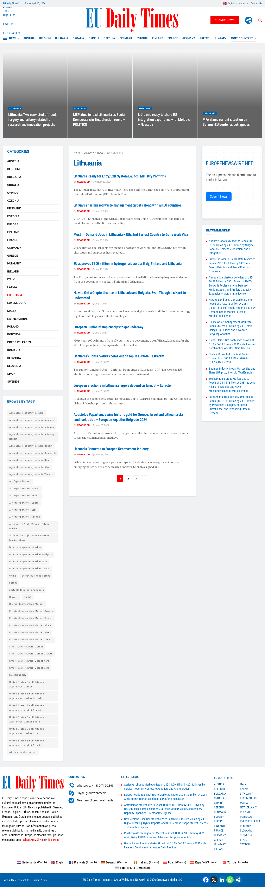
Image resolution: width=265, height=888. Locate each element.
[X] (213, 879)
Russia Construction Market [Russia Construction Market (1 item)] (26, 604)
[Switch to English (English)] (58, 862)
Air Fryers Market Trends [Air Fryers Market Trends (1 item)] (24, 517)
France (173, 38)
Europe (12, 224)
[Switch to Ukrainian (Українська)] (132, 867)
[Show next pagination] (144, 478)
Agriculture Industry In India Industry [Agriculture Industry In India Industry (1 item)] (31, 427)
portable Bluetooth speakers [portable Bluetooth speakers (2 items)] (26, 590)
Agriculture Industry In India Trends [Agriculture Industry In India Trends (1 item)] (31, 474)
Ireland (13, 271)
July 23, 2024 (100, 240)
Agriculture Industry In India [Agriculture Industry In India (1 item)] (26, 413)
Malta (11, 310)
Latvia (12, 287)
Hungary (220, 38)
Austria (29, 38)
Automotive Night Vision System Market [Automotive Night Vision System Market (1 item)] (29, 526)
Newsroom (83, 182)
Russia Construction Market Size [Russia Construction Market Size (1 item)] (29, 632)
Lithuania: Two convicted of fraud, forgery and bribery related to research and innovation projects (32, 124)
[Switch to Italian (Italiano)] (146, 862)
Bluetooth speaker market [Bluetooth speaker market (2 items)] (25, 547)
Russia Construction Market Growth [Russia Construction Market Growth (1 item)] (31, 611)
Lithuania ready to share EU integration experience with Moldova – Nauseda (164, 124)
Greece (204, 38)
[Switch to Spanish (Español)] (204, 862)
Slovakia (14, 358)
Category (89, 152)
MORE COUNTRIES (242, 38)
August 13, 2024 (102, 182)
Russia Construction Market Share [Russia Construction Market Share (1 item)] (30, 625)
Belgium (45, 38)
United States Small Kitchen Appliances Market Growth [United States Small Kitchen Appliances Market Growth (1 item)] (26, 696)
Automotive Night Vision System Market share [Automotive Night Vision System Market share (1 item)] (29, 537)
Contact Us (256, 3)
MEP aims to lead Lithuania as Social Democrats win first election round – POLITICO (99, 124)
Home (77, 152)
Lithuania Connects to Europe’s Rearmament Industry (111, 449)
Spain (11, 373)
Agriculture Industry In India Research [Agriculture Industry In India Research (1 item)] (32, 453)
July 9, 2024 (100, 303)
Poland (13, 326)
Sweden (13, 381)
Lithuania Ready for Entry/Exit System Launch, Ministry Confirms (120, 176)
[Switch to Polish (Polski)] (174, 862)
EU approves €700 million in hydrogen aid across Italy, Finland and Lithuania (128, 263)
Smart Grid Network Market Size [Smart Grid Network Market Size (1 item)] (29, 668)
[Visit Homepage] (132, 20)
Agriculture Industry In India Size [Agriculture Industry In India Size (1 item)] (29, 467)
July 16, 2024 (100, 269)
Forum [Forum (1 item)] (13, 582)
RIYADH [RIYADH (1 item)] (13, 597)
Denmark (126, 38)
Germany (188, 38)
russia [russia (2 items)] (27, 597)
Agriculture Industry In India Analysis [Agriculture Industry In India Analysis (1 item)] (32, 420)
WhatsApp (29, 840)
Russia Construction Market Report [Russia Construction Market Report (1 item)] (30, 618)
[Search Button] (260, 20)
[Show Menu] (5, 38)
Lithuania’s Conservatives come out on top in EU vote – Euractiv (119, 356)
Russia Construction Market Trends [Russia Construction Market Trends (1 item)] (31, 639)
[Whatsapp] (230, 879)
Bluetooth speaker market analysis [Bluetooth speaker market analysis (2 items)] (30, 554)
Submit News (225, 20)
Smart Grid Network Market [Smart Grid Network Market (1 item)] (26, 646)
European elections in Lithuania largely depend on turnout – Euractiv (123, 385)
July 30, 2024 (100, 211)
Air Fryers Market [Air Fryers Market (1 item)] (20, 481)
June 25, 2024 (101, 362)
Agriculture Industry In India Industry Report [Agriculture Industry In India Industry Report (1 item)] (31, 436)
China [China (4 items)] (12, 575)
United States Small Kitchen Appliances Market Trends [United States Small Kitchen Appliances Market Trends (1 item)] (26, 743)
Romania (13, 350)
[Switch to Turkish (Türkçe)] (235, 862)
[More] (248, 20)
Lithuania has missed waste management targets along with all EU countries (128, 205)
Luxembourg (16, 302)
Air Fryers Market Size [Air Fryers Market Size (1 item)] (23, 510)
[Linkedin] (222, 879)
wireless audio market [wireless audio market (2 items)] (23, 752)
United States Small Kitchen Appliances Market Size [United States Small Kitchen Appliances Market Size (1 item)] (26, 731)
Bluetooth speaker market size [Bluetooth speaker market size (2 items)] (28, 561)
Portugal (14, 334)
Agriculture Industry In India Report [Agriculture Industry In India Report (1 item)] (30, 446)
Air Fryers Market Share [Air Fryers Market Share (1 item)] (24, 503)
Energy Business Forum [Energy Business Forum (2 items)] (35, 575)
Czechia (109, 38)
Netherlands (17, 318)
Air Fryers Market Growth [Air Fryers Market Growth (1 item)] (24, 488)
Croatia (78, 38)
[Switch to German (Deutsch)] (115, 862)
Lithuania (15, 113)
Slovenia (14, 366)
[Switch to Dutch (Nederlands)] (32, 862)
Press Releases (19, 342)
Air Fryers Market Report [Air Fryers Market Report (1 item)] (24, 495)
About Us (243, 3)
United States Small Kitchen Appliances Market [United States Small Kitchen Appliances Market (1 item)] (26, 684)
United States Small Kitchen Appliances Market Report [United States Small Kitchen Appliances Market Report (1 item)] (26, 707)
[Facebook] (205, 879)
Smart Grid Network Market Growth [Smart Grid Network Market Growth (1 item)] (31, 653)
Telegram (53, 840)
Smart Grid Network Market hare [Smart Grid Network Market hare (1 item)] (29, 661)
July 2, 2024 (100, 332)
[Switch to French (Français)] (83, 862)
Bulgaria (61, 38)
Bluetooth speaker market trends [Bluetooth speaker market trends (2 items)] (29, 568)
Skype (40, 840)
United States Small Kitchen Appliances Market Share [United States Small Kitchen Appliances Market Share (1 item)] (26, 719)
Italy (11, 279)
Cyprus (94, 38)
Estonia (142, 38)
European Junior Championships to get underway (108, 327)
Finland (157, 38)
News (12, 38)
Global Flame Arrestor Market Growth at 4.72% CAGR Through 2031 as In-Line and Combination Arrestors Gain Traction (232, 344)
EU (108, 152)
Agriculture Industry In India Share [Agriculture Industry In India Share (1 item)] (30, 460)
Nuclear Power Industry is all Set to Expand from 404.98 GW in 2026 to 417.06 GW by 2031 (228, 358)
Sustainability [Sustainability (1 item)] (17, 675)
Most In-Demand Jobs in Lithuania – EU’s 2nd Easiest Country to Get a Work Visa (131, 234)
